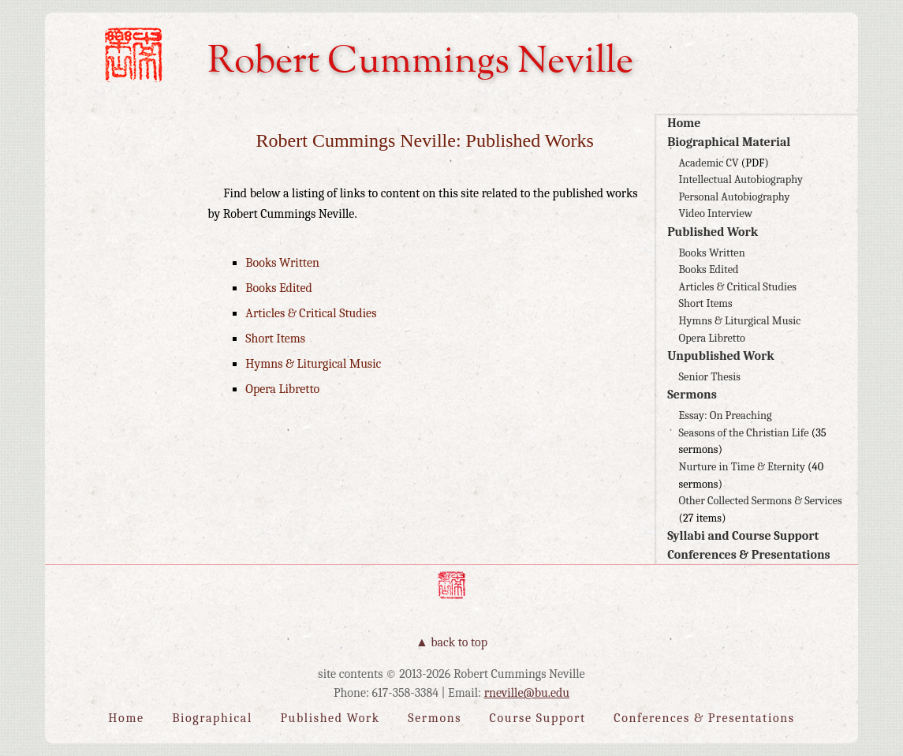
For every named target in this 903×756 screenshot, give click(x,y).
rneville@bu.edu (526, 693)
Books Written (712, 253)
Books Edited (709, 269)
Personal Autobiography (734, 197)
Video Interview (716, 213)
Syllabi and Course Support (743, 536)
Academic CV (709, 163)
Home (683, 123)
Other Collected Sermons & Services (760, 500)
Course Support (538, 718)
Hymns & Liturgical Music (740, 320)
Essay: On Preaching (725, 415)
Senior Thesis (710, 377)
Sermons (692, 394)
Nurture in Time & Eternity (742, 466)
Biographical (212, 718)
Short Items (706, 303)
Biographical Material (728, 142)
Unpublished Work (720, 356)
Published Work (712, 232)
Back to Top (459, 642)
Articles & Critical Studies (738, 287)
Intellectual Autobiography (741, 179)
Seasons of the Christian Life (744, 433)
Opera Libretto (712, 338)
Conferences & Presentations (748, 555)
